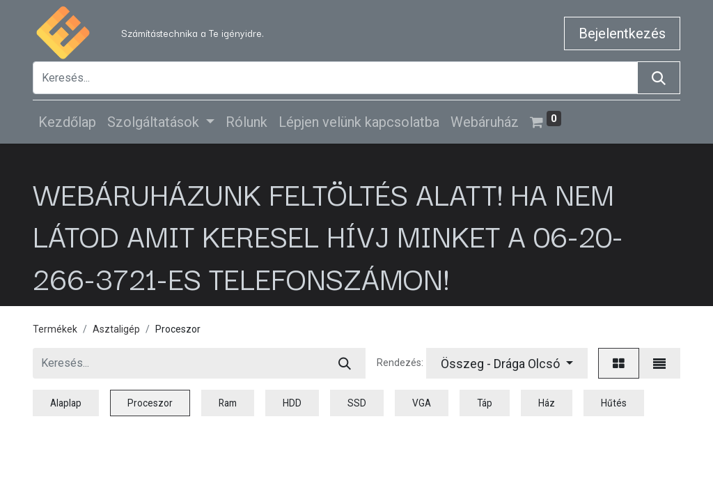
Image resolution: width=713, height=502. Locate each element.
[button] (507, 363)
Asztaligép (116, 329)
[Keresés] (658, 77)
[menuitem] (67, 122)
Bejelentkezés (622, 33)
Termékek (55, 329)
